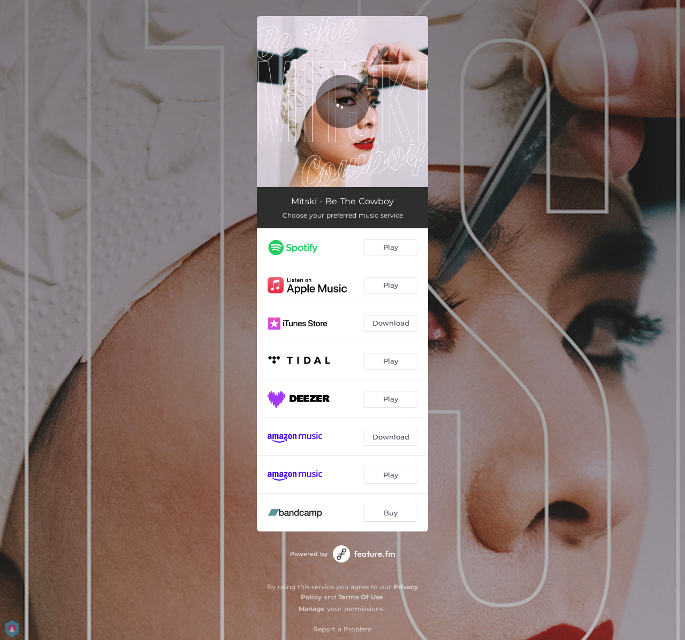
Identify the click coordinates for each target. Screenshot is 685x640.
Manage (312, 609)
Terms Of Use (360, 597)
